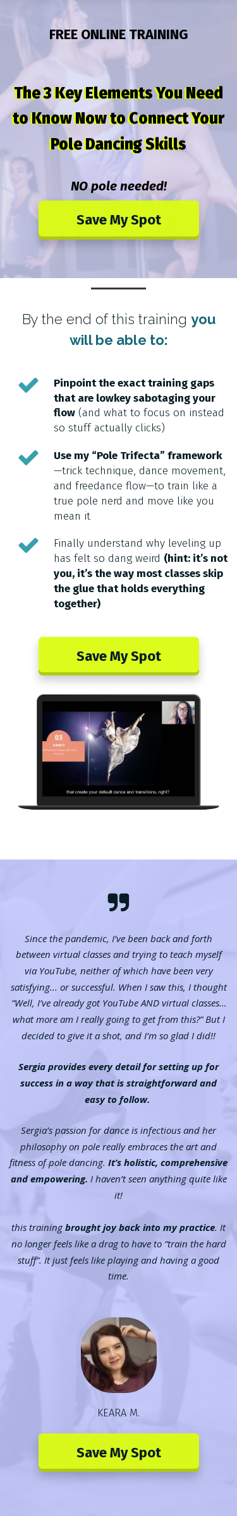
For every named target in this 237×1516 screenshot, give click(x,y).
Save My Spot (118, 219)
